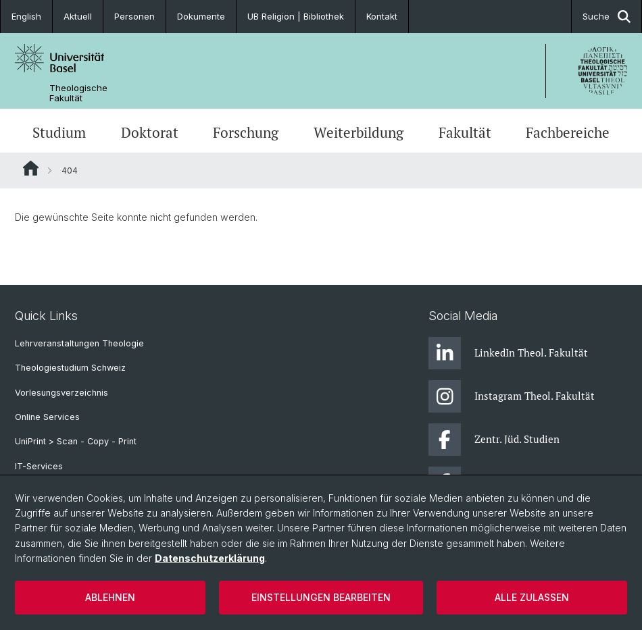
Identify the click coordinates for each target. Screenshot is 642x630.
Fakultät (465, 132)
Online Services (47, 417)
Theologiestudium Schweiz (70, 368)
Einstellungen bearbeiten (321, 597)
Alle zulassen (532, 597)
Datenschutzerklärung (210, 558)
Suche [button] (607, 16)
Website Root (31, 168)
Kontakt (381, 16)
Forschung (245, 132)
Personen (134, 16)
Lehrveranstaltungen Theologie (79, 343)
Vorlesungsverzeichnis (61, 393)
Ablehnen (110, 597)
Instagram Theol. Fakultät (511, 396)
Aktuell (78, 16)
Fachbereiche (568, 132)
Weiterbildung (358, 132)
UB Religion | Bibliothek (295, 16)
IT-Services (39, 466)
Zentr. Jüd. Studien (494, 439)
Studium (59, 132)
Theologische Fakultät (78, 93)
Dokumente (201, 16)
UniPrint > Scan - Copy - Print (76, 441)
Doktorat (149, 132)
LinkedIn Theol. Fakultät (508, 353)
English (26, 16)
